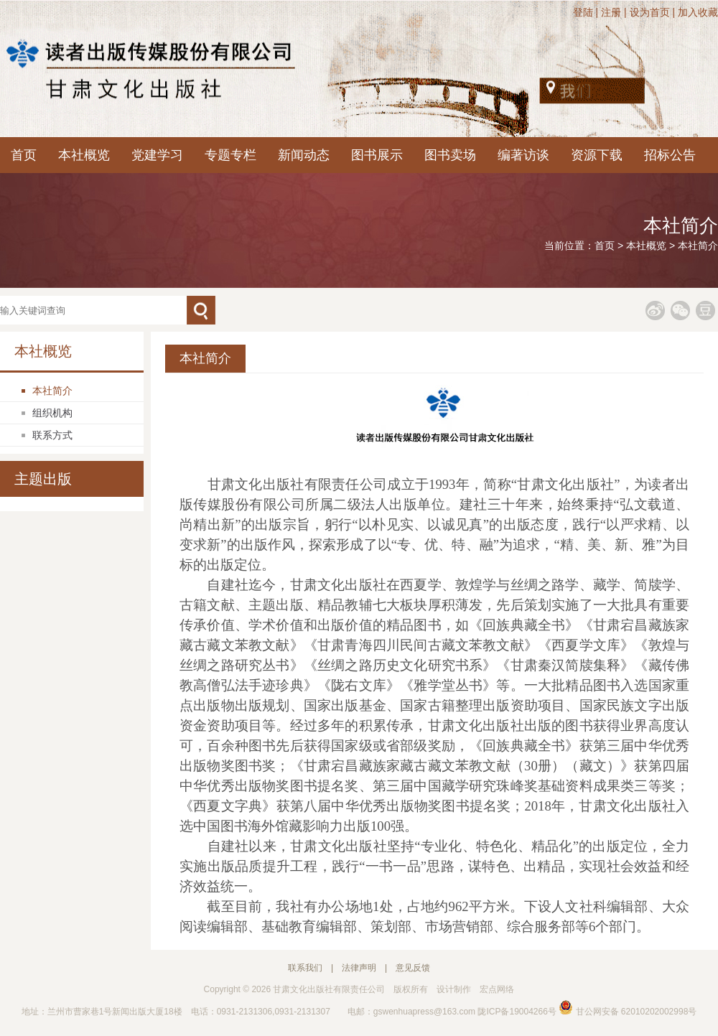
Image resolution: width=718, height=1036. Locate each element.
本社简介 (698, 245)
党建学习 (157, 155)
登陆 (583, 12)
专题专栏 (230, 155)
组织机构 (52, 413)
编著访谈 (523, 155)
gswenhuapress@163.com (424, 1012)
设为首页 (650, 12)
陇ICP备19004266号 (516, 1012)
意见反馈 (413, 968)
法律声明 (359, 968)
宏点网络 (497, 989)
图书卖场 (450, 155)
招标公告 (670, 155)
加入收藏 (698, 12)
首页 (24, 155)
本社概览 (84, 155)
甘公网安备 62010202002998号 (627, 1012)
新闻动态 (304, 155)
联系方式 (52, 435)
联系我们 (305, 968)
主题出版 (43, 479)
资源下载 (597, 155)
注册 (611, 12)
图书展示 (377, 155)
